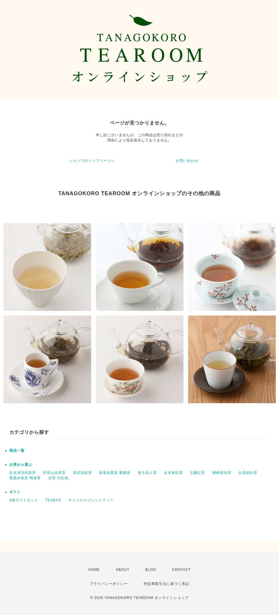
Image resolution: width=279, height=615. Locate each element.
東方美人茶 (147, 473)
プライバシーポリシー (109, 584)
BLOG (150, 570)
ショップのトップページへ (92, 161)
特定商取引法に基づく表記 (166, 584)
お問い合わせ (187, 161)
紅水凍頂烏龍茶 (22, 473)
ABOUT (122, 570)
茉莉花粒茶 (82, 473)
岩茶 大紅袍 (58, 478)
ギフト (15, 492)
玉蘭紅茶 (197, 473)
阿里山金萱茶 (54, 473)
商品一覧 (17, 450)
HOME (94, 570)
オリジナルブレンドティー (91, 500)
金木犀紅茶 (173, 473)
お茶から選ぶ (20, 464)
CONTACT (181, 570)
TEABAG (53, 500)
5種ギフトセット (23, 500)
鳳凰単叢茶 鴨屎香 (25, 478)
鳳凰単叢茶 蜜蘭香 (115, 473)
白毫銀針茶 (247, 473)
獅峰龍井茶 (221, 473)
